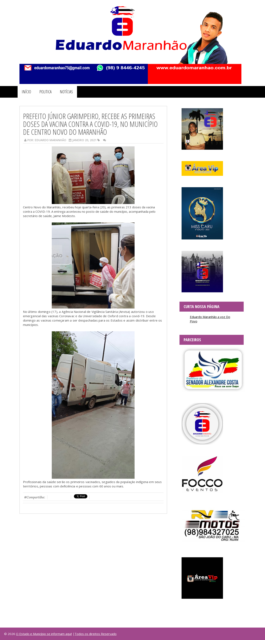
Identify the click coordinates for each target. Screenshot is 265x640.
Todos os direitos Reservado (96, 634)
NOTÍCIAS (66, 92)
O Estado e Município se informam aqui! (44, 634)
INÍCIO (26, 92)
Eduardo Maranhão (50, 140)
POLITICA (45, 92)
